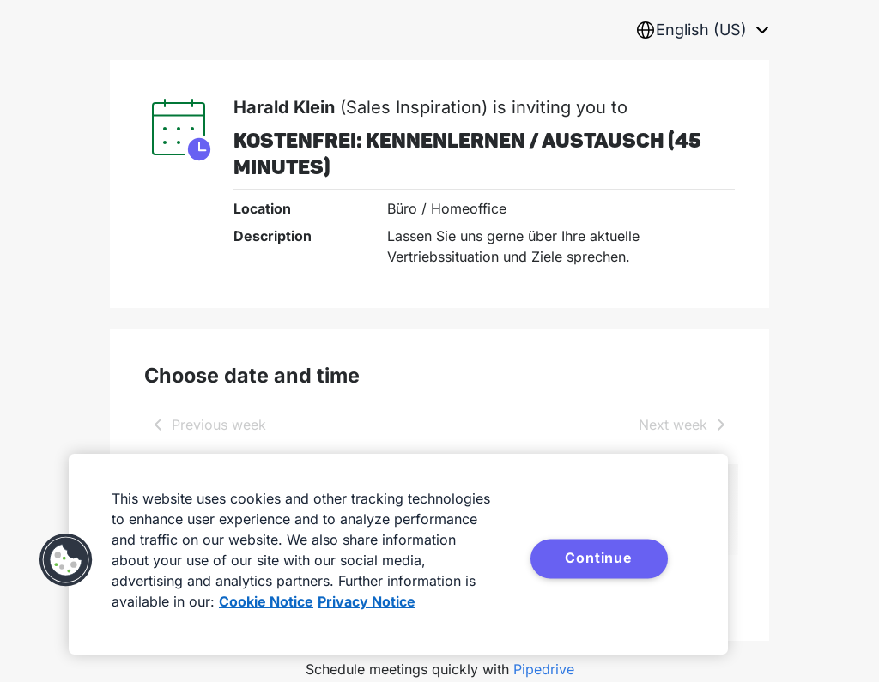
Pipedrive (543, 669)
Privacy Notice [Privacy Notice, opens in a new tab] (366, 601)
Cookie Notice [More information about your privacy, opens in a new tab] (266, 601)
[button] (66, 560)
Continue (598, 557)
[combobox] (702, 30)
